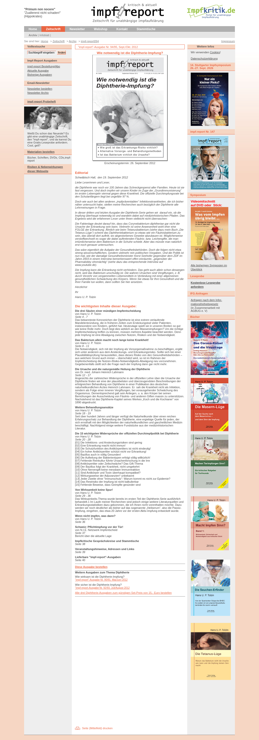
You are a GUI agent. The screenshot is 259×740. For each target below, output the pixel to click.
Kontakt (122, 29)
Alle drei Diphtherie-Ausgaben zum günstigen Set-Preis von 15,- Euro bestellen (123, 592)
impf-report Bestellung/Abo (43, 66)
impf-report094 (90, 41)
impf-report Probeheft (41, 101)
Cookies (215, 52)
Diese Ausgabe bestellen (91, 566)
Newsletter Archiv (38, 92)
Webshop (100, 29)
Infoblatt (44, 35)
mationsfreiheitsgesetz (204, 304)
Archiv (33, 35)
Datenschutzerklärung (204, 58)
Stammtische (146, 29)
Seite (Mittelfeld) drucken (97, 728)
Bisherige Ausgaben (39, 74)
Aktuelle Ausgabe (38, 70)
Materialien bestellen (40, 151)
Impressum (228, 41)
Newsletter (77, 29)
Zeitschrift (53, 29)
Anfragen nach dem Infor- (206, 300)
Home (33, 29)
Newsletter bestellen (39, 88)
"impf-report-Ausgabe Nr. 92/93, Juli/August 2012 (102, 587)
